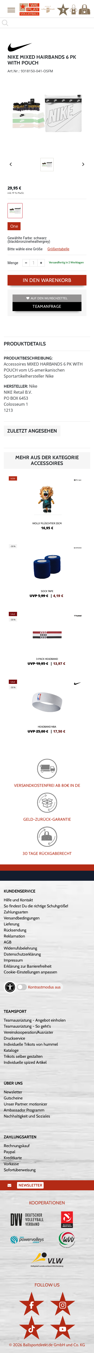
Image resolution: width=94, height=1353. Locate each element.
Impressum (13, 960)
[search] (47, 23)
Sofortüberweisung (20, 1169)
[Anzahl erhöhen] (41, 263)
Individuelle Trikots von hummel (31, 1044)
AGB (8, 942)
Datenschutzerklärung (22, 954)
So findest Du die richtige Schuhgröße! (36, 906)
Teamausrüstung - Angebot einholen (35, 1020)
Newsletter (13, 1092)
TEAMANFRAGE (47, 306)
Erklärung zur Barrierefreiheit (27, 966)
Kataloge (11, 1050)
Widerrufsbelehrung (20, 948)
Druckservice (14, 1038)
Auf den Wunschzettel (46, 298)
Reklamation (14, 936)
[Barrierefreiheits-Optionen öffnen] (10, 987)
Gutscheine (13, 1098)
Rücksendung (15, 930)
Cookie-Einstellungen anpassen (30, 972)
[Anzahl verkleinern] (26, 263)
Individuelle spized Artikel (25, 1062)
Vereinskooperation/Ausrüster (28, 1032)
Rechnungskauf (17, 1145)
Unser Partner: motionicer (25, 1104)
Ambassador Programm (24, 1110)
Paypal (9, 1151)
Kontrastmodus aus (44, 987)
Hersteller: (16, 386)
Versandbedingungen (22, 918)
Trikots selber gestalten (23, 1056)
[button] (11, 9)
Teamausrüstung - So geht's (27, 1026)
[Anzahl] (33, 263)
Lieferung (11, 924)
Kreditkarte (13, 1157)
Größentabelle (58, 249)
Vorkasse (11, 1163)
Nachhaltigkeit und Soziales (27, 1116)
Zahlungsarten (16, 912)
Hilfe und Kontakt (18, 900)
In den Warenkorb (47, 280)
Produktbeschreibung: (28, 358)
